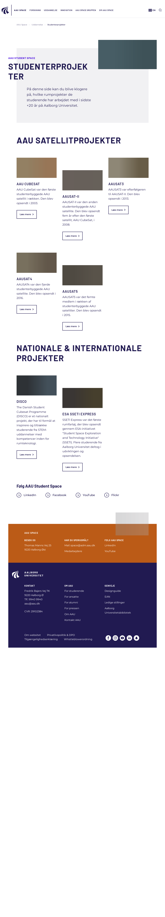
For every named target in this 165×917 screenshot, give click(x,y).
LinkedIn (26, 495)
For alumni (71, 602)
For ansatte (71, 596)
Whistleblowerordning (78, 639)
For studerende (74, 590)
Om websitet (32, 635)
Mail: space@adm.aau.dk (79, 545)
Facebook (56, 495)
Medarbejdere (73, 551)
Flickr (111, 495)
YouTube (85, 495)
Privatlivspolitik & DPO (61, 635)
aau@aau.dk (32, 603)
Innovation (66, 10)
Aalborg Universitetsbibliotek (118, 610)
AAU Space (20, 10)
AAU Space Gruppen (86, 10)
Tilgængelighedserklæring (41, 639)
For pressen (71, 608)
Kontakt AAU (72, 620)
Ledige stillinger (115, 602)
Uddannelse (50, 10)
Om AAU (69, 614)
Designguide (113, 590)
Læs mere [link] (27, 214)
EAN (107, 596)
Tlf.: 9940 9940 (33, 599)
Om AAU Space (106, 10)
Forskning (35, 10)
